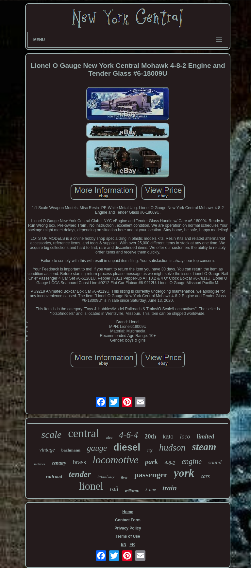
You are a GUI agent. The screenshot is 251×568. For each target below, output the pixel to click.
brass (79, 462)
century (59, 463)
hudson (172, 447)
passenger (150, 474)
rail (114, 488)
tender (80, 474)
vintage (47, 450)
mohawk (39, 464)
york (184, 473)
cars (205, 476)
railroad (54, 476)
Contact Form (128, 520)
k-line (150, 489)
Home (127, 512)
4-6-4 (128, 435)
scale (52, 434)
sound (215, 462)
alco (109, 437)
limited (205, 436)
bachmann (70, 450)
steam (204, 447)
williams (132, 490)
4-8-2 (169, 463)
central (83, 433)
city (149, 450)
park (151, 462)
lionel (91, 486)
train (169, 488)
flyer (124, 477)
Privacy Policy (127, 528)
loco (185, 436)
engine (192, 461)
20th (151, 436)
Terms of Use (127, 536)
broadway (105, 476)
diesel (126, 447)
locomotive (115, 460)
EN (123, 544)
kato (168, 437)
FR (132, 544)
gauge (97, 448)
